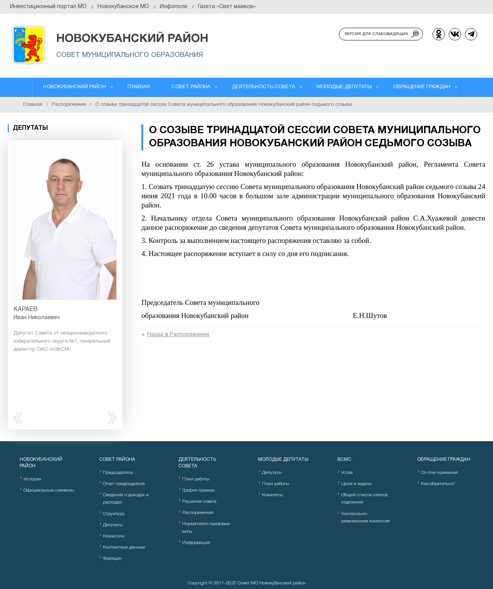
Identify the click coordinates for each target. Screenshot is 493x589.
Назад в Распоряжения (178, 334)
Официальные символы (48, 490)
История (32, 479)
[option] (65, 250)
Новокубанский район (74, 87)
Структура (113, 514)
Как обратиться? (438, 484)
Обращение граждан (421, 87)
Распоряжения (69, 104)
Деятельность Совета (263, 87)
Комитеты (272, 495)
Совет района (190, 87)
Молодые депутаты (344, 87)
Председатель (118, 472)
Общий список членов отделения (364, 498)
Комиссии (113, 536)
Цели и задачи (356, 484)
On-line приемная (439, 472)
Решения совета (199, 501)
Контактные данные (124, 547)
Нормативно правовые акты (206, 527)
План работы (196, 479)
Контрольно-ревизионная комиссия (365, 517)
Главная (138, 87)
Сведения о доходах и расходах (126, 498)
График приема (198, 490)
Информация (196, 542)
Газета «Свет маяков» (227, 6)
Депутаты (113, 525)
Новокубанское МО (123, 6)
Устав (346, 472)
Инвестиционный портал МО (48, 6)
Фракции (112, 558)
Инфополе (173, 6)
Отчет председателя (124, 484)
